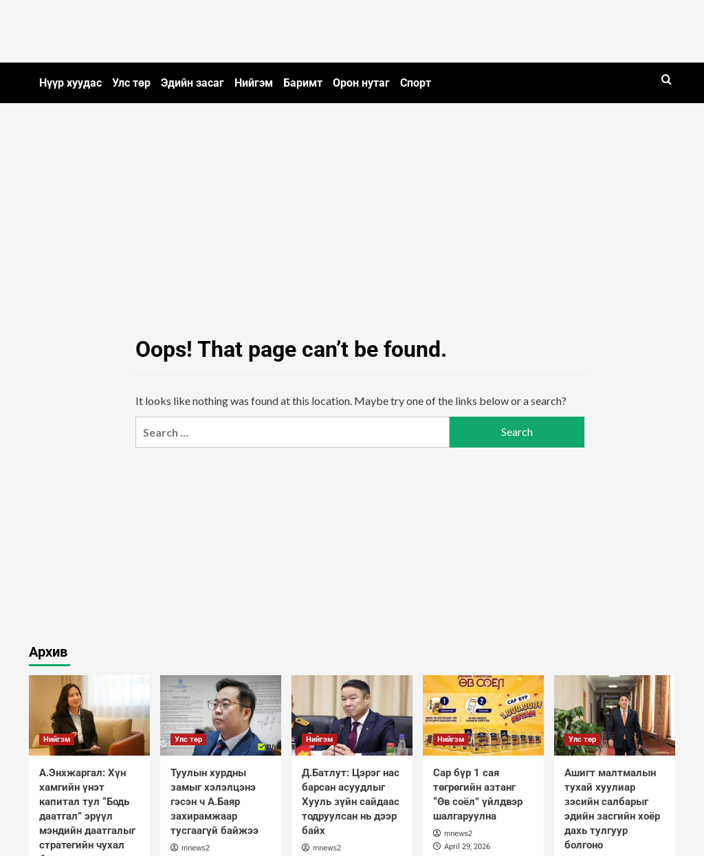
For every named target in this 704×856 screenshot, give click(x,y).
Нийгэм (253, 82)
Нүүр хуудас (70, 82)
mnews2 (196, 848)
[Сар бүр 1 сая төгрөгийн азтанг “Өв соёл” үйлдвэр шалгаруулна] (483, 715)
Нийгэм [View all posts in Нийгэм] (56, 739)
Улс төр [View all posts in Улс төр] (188, 739)
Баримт (302, 82)
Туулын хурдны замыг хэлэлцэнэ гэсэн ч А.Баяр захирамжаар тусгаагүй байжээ (214, 802)
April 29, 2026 (467, 846)
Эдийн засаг (192, 82)
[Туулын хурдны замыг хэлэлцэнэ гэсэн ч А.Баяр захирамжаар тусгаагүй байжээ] (220, 715)
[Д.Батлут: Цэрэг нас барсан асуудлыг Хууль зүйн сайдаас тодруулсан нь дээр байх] (352, 715)
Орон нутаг (361, 82)
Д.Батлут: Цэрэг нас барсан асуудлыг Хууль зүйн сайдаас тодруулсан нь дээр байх (350, 802)
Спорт (415, 82)
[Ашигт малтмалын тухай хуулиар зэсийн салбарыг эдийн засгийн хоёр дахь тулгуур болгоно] (614, 715)
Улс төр (131, 82)
